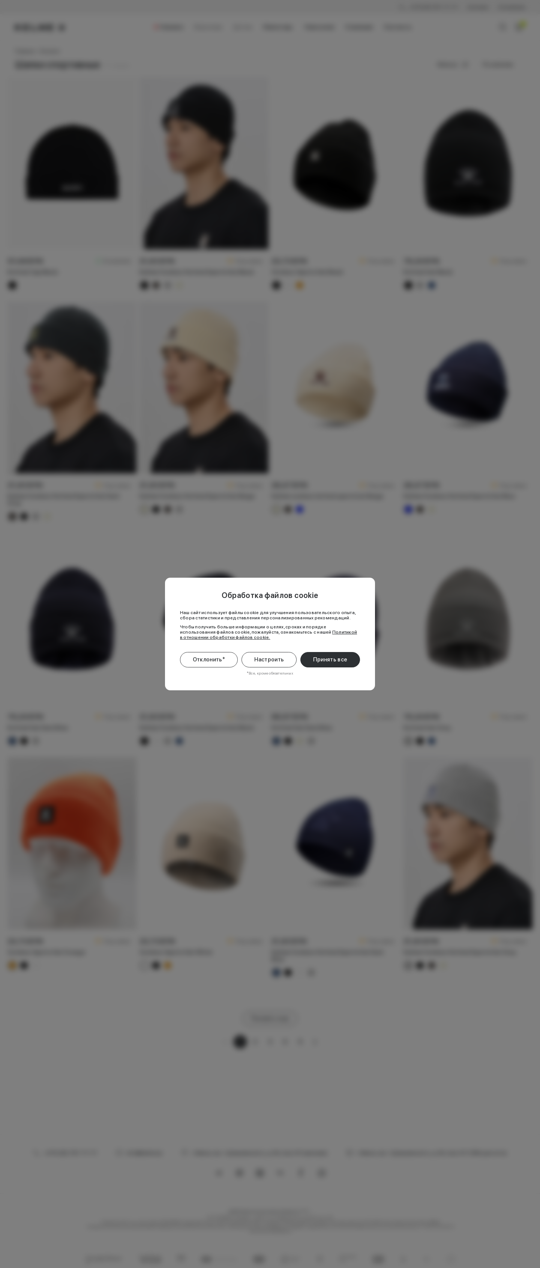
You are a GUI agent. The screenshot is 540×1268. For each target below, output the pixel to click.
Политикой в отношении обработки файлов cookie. (268, 635)
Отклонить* (209, 659)
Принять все (330, 659)
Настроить (269, 659)
